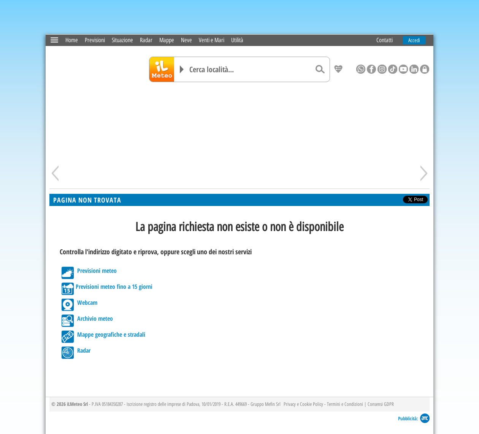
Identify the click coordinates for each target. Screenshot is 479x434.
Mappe (166, 39)
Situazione (122, 39)
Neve (186, 39)
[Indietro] (55, 172)
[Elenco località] (181, 69)
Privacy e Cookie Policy (303, 404)
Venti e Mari (211, 39)
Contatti (384, 39)
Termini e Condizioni (345, 404)
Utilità (237, 39)
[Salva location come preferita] (338, 69)
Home (71, 39)
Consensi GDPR (381, 404)
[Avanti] (424, 172)
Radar (146, 39)
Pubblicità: (408, 417)
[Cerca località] (250, 69)
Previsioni (95, 39)
